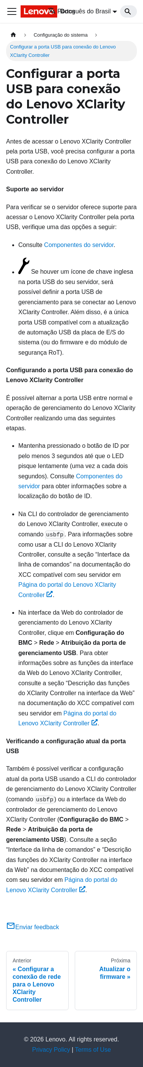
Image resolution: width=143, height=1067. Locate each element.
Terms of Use (93, 1049)
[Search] (128, 11)
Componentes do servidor (79, 245)
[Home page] (13, 35)
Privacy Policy (51, 1049)
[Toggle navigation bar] (12, 11)
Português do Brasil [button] (79, 11)
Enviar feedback (32, 927)
